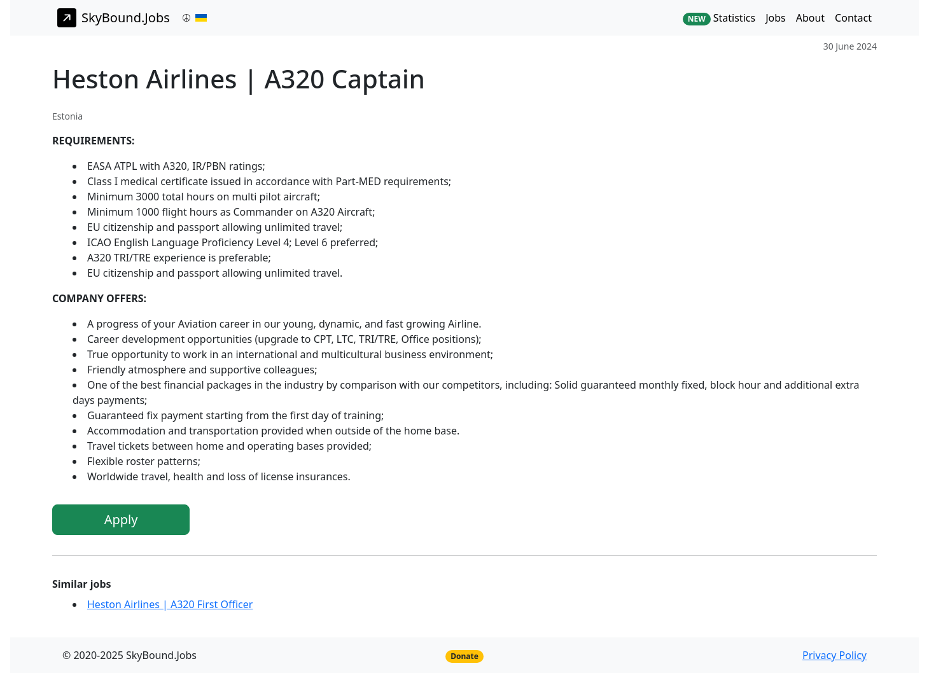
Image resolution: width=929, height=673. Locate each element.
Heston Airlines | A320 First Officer (170, 604)
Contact (853, 18)
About (810, 18)
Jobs (775, 18)
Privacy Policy (834, 655)
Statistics (719, 18)
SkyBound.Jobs (113, 17)
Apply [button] (121, 519)
